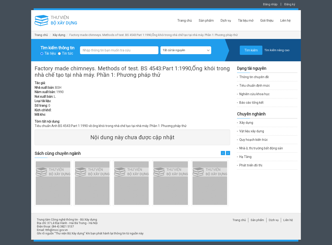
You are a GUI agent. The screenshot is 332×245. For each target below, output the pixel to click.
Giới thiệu (266, 20)
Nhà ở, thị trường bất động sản (261, 148)
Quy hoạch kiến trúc (253, 140)
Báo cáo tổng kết (251, 102)
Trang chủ (184, 20)
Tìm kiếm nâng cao (277, 50)
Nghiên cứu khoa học (254, 94)
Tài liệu (50, 53)
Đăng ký (289, 4)
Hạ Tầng (245, 157)
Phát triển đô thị (250, 165)
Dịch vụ (226, 20)
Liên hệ (285, 20)
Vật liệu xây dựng (251, 131)
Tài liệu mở (245, 20)
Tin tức (67, 53)
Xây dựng (59, 35)
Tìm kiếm (251, 50)
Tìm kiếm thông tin (57, 48)
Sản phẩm (206, 20)
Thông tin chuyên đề (254, 77)
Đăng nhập (270, 4)
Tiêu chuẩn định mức (254, 85)
